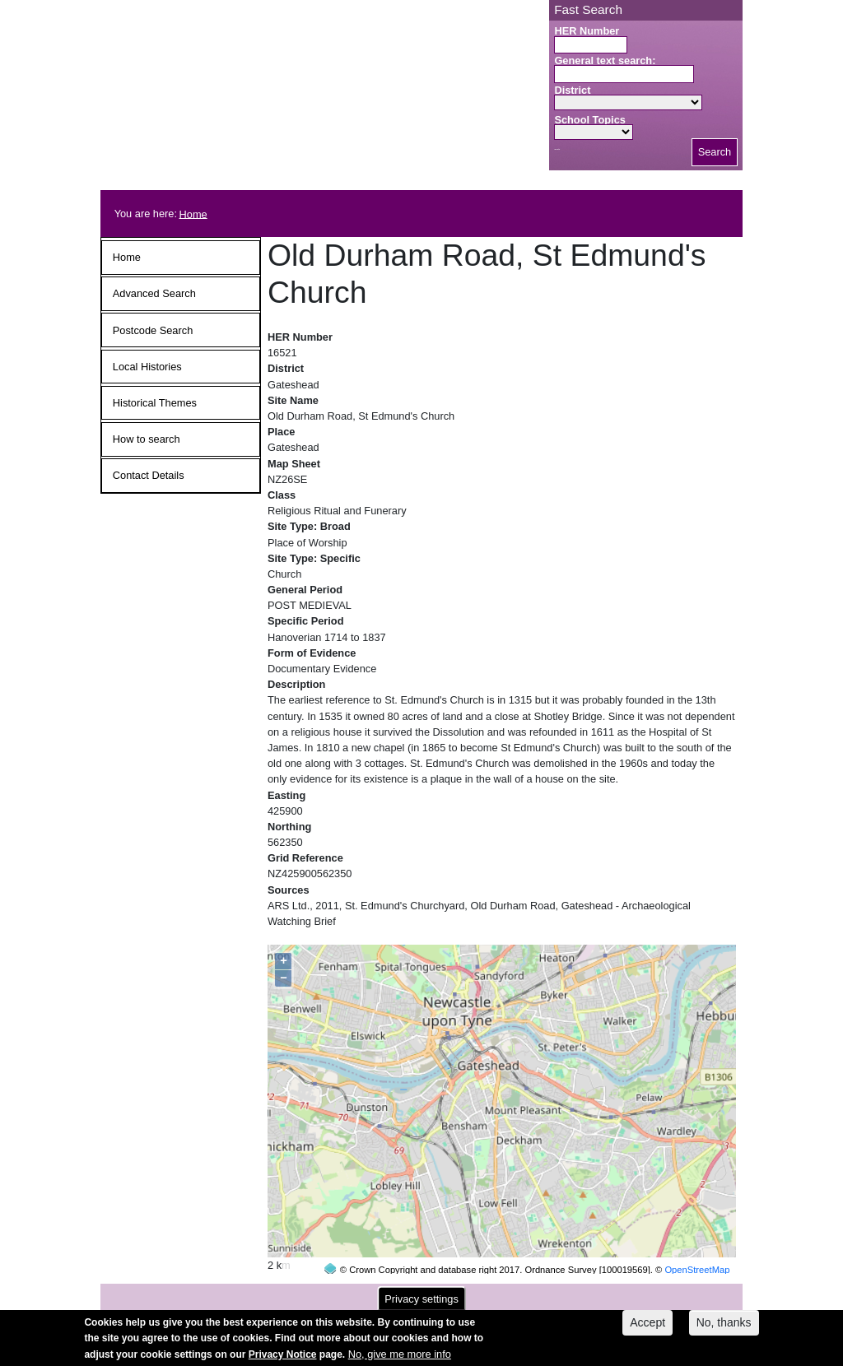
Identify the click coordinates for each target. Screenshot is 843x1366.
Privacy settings (421, 1305)
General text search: (604, 60)
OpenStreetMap (696, 1238)
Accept (647, 1328)
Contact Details (148, 475)
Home (193, 213)
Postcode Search (153, 330)
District (572, 90)
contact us (529, 1293)
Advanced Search (154, 293)
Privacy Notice (283, 1360)
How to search (146, 439)
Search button (557, 149)
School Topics (590, 120)
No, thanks (724, 1328)
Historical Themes (155, 403)
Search (715, 152)
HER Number (586, 31)
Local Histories (147, 366)
